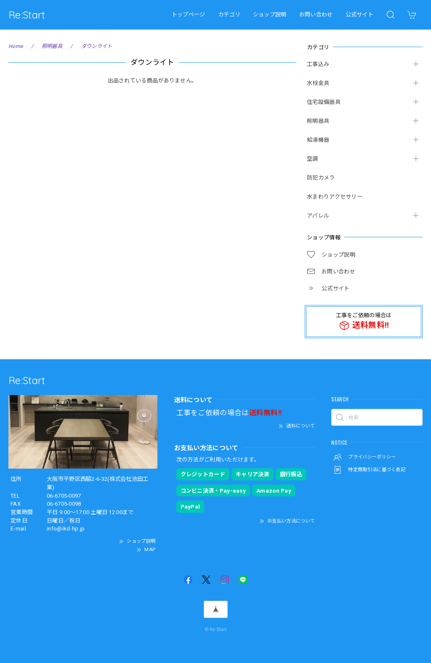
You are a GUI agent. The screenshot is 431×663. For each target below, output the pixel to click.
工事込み (318, 64)
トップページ (188, 14)
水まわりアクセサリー (334, 197)
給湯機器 (318, 140)
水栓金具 (318, 83)
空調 (312, 159)
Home (15, 46)
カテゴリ (229, 14)
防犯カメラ (321, 178)
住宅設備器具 (324, 102)
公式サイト (360, 14)
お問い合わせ (316, 14)
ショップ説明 (270, 14)
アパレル (318, 215)
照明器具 (318, 121)
